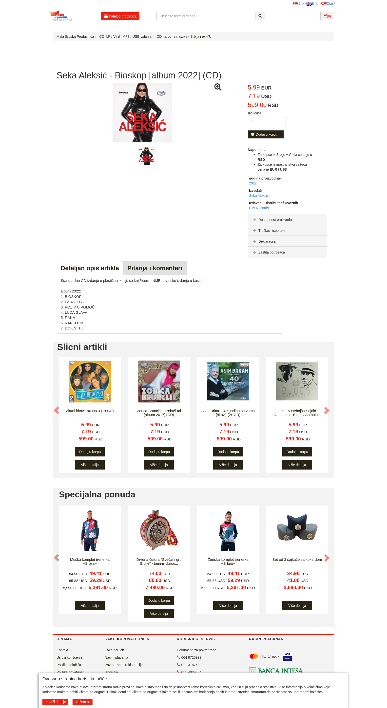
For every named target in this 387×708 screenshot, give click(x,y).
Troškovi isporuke (268, 231)
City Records (259, 208)
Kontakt (62, 650)
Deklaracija (263, 241)
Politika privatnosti (70, 672)
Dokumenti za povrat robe (196, 650)
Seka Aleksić (259, 196)
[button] (57, 410)
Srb (298, 3)
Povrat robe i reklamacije (124, 665)
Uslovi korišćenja (69, 657)
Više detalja (90, 465)
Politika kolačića (69, 665)
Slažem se (83, 702)
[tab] (287, 219)
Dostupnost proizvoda (272, 220)
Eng (312, 3)
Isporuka (111, 672)
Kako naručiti (115, 650)
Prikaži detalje (55, 702)
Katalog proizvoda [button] (120, 16)
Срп (327, 3)
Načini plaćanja (116, 657)
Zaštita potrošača (268, 252)
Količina (254, 113)
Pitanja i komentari (154, 268)
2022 (253, 183)
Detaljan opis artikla (90, 268)
